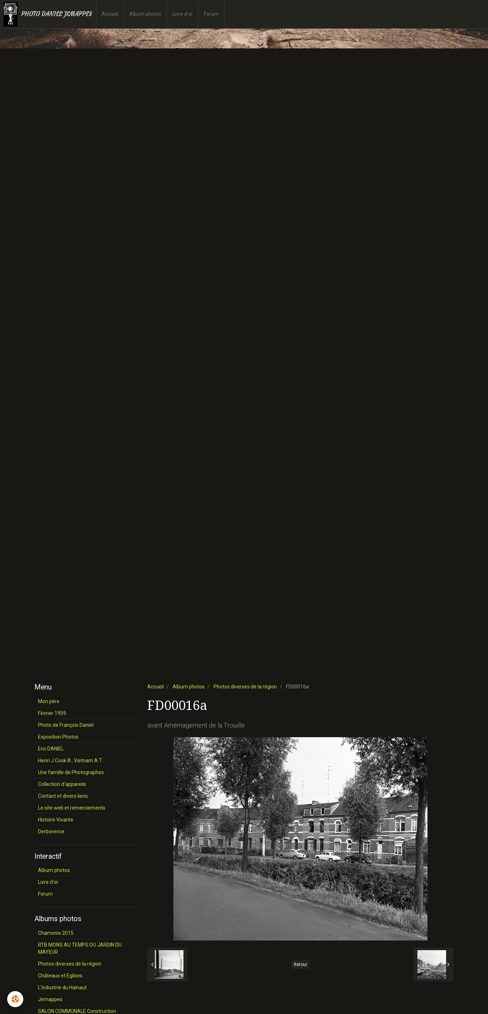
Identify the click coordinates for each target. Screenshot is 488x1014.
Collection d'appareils (62, 784)
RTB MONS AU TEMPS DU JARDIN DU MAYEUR (80, 948)
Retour (300, 964)
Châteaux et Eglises (60, 976)
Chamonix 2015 (55, 933)
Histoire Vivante (55, 820)
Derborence (51, 831)
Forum (211, 14)
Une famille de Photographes (71, 772)
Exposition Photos (58, 737)
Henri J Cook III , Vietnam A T (70, 760)
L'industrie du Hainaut (62, 987)
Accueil (110, 14)
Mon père (48, 701)
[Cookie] (15, 999)
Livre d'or (182, 14)
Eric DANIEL (51, 749)
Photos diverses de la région (245, 687)
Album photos (145, 14)
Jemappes (50, 999)
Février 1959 (52, 713)
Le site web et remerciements (71, 808)
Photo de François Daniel (66, 725)
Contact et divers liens (63, 796)
